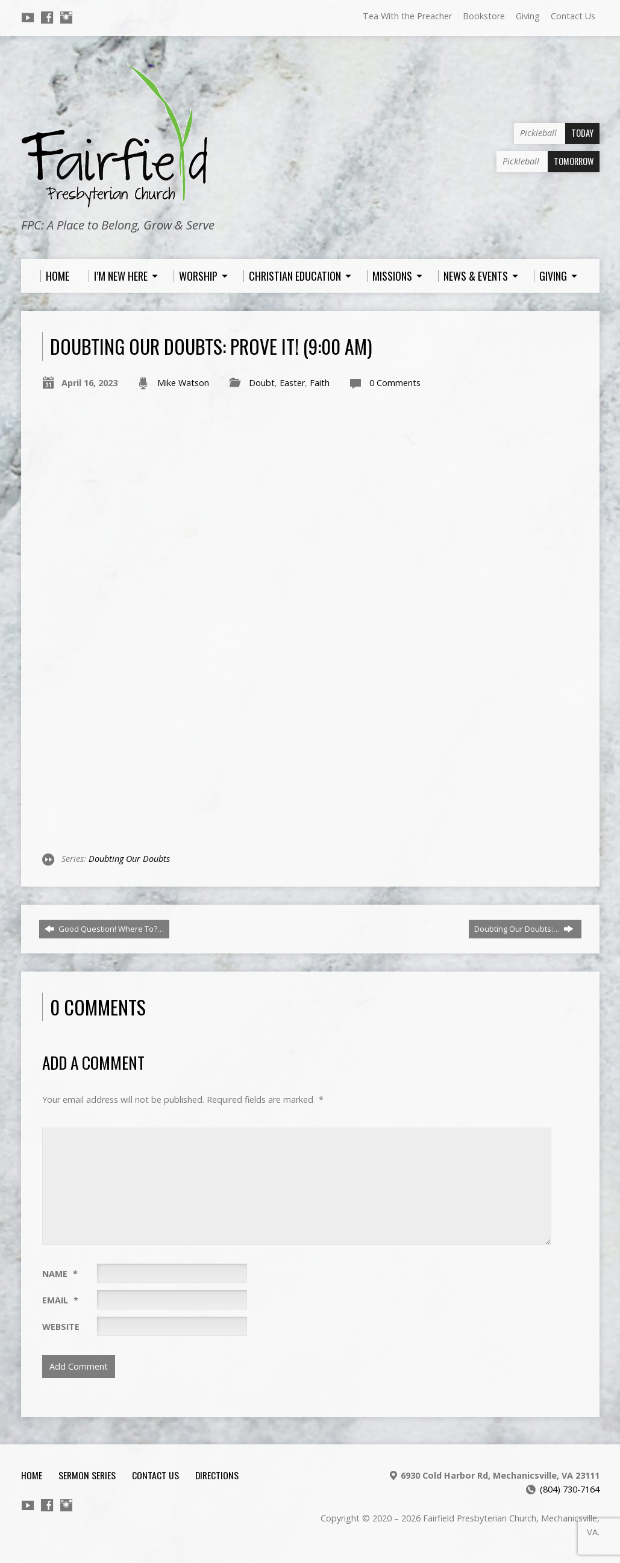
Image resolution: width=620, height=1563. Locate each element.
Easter (292, 382)
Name (60, 1273)
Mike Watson (183, 382)
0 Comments (395, 382)
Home (31, 1475)
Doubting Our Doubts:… (524, 928)
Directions (217, 1475)
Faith (320, 382)
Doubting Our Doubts (129, 858)
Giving (528, 16)
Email (60, 1300)
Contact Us (573, 16)
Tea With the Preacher (407, 16)
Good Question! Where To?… (104, 928)
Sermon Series (87, 1475)
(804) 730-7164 (570, 1489)
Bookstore (484, 16)
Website (61, 1326)
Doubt (262, 382)
